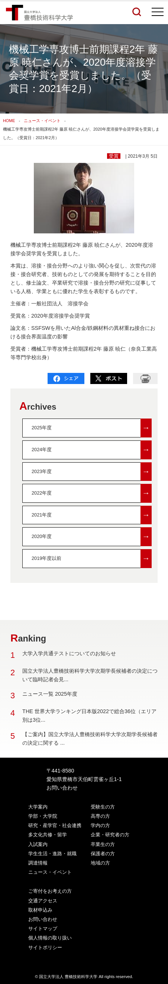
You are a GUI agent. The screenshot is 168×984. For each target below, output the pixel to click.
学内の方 (100, 825)
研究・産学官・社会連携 (54, 825)
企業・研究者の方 (110, 834)
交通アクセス (42, 900)
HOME (9, 120)
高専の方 (100, 816)
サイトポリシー (45, 947)
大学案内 (38, 807)
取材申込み (40, 910)
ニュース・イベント (42, 120)
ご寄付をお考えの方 (50, 891)
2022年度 (92, 493)
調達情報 (38, 863)
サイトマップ (42, 928)
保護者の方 (103, 853)
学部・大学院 (42, 816)
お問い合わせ (62, 788)
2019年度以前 (92, 558)
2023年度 (92, 471)
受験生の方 (103, 807)
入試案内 (38, 844)
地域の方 (100, 863)
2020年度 (92, 536)
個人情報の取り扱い (50, 938)
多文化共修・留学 (47, 834)
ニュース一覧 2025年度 (49, 694)
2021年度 (92, 515)
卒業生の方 (103, 844)
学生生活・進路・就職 (52, 853)
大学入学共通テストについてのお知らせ (69, 653)
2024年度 (92, 449)
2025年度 (92, 428)
